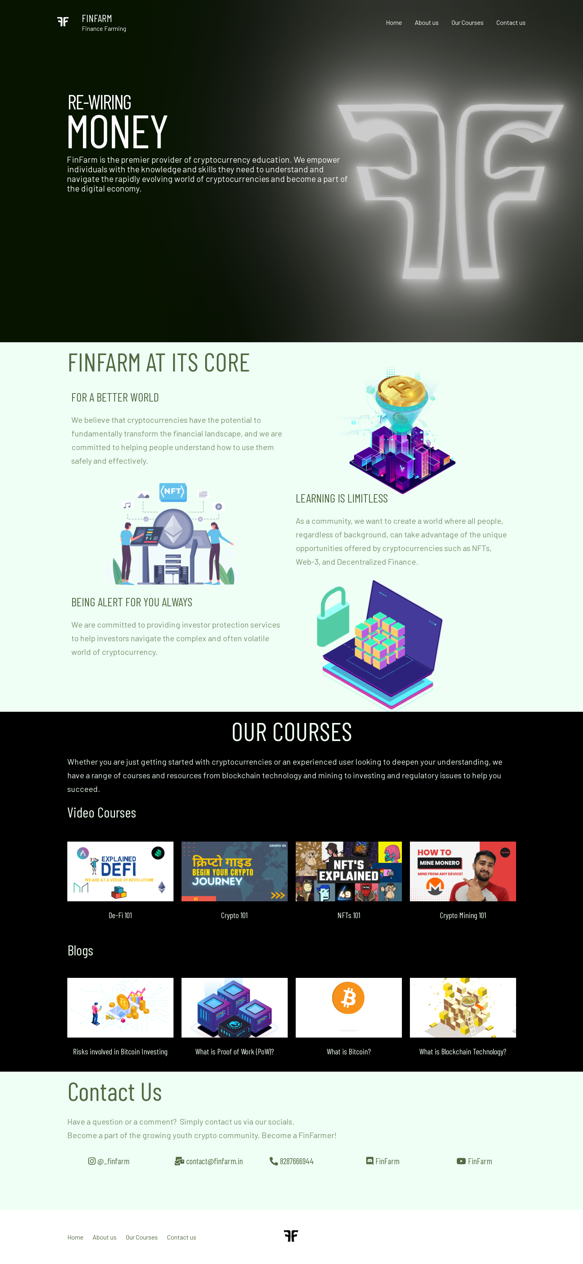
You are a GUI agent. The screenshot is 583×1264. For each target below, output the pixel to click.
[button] (99, 871)
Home (394, 22)
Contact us (511, 22)
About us (427, 22)
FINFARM (97, 18)
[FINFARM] (63, 21)
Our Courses (468, 22)
